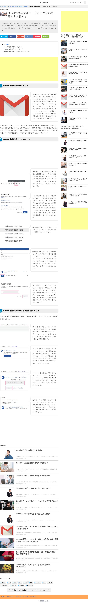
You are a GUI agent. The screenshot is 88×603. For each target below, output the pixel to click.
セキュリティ (5, 585)
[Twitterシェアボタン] (4, 36)
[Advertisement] (29, 69)
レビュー (37, 582)
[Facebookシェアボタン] (12, 36)
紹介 (25, 582)
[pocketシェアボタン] (37, 36)
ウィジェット (10, 596)
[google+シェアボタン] (20, 36)
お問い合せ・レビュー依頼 (21, 596)
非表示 (7, 44)
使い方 (3, 582)
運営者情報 (33, 596)
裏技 (44, 582)
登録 (9, 582)
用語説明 (21, 585)
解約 (14, 582)
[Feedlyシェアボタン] (46, 36)
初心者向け (29, 585)
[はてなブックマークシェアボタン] (29, 36)
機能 (31, 582)
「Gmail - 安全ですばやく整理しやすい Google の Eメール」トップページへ (29, 590)
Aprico (44, 2)
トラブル (13, 585)
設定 (20, 582)
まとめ (49, 582)
